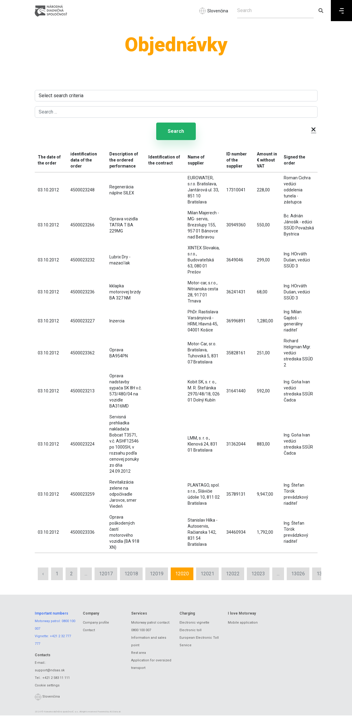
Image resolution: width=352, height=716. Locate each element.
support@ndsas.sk (50, 671)
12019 (156, 574)
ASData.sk (115, 712)
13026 (298, 574)
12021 (207, 574)
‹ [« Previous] (43, 574)
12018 (131, 574)
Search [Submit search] (176, 131)
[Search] (275, 10)
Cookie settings (47, 686)
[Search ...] (176, 112)
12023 (258, 574)
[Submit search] (321, 10)
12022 (233, 574)
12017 (106, 574)
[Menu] (341, 11)
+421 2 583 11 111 (56, 678)
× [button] (313, 129)
